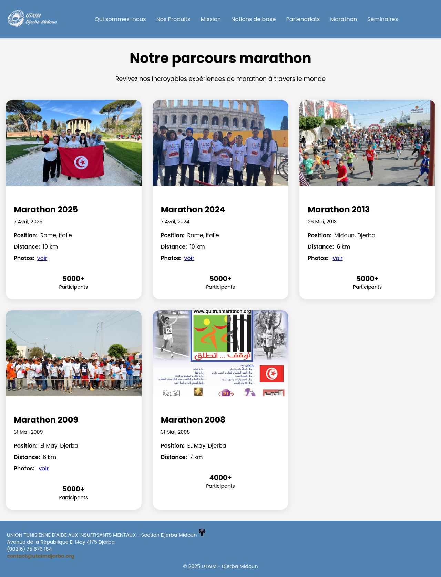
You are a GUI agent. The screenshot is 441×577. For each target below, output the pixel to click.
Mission (211, 19)
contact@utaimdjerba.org (40, 556)
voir (42, 258)
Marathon (343, 19)
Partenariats (303, 19)
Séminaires (382, 19)
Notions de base (253, 19)
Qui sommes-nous (120, 19)
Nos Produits (173, 19)
